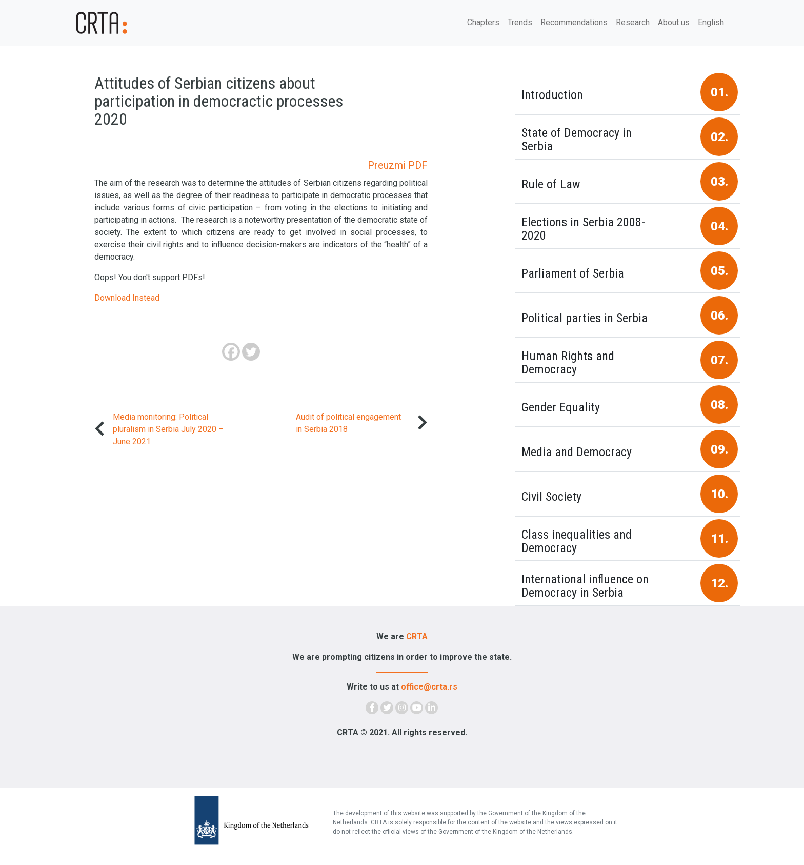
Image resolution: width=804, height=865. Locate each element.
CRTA (417, 636)
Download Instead (126, 298)
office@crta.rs (429, 687)
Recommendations (574, 22)
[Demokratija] (130, 23)
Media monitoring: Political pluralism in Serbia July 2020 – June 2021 (168, 429)
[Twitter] (251, 352)
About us (674, 22)
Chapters (483, 22)
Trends (520, 22)
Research (633, 22)
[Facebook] (231, 352)
